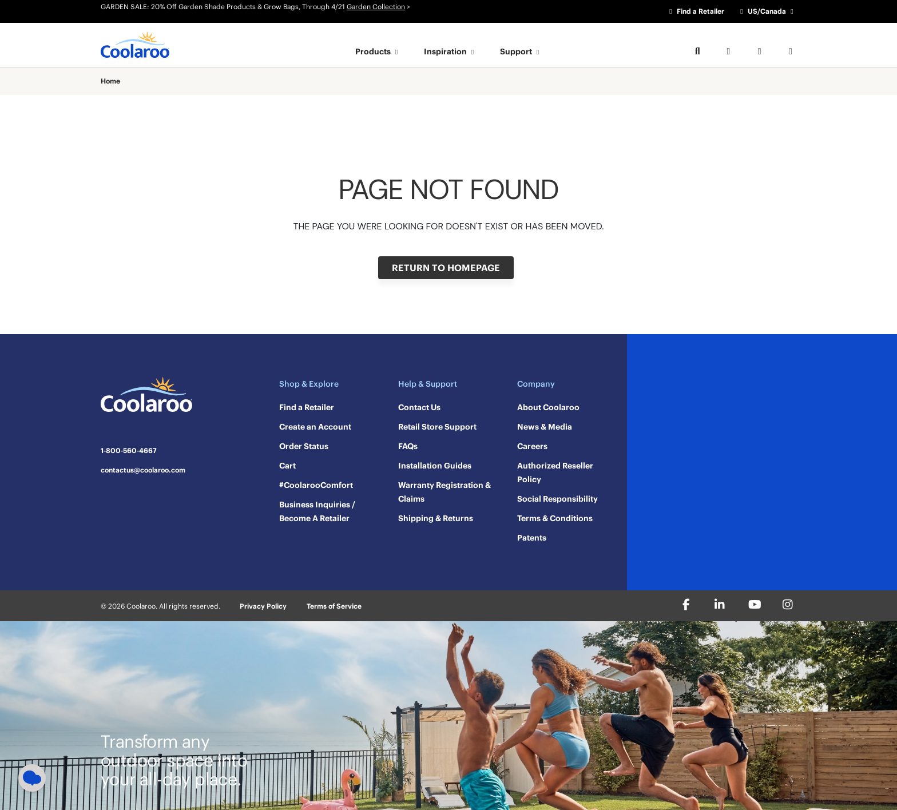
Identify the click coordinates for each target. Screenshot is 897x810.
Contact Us (419, 407)
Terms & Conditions (555, 518)
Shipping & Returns (435, 518)
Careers (532, 446)
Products (378, 51)
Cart (287, 465)
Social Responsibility (557, 499)
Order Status (303, 446)
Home (110, 81)
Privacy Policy (263, 606)
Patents (531, 538)
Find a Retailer (695, 11)
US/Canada (766, 11)
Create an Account (315, 427)
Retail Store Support (437, 427)
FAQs (408, 446)
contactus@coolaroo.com (143, 470)
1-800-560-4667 (129, 450)
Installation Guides (434, 465)
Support (521, 51)
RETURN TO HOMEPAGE (446, 267)
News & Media (544, 427)
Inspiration (450, 51)
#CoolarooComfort (316, 485)
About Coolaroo (548, 407)
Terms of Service (334, 606)
